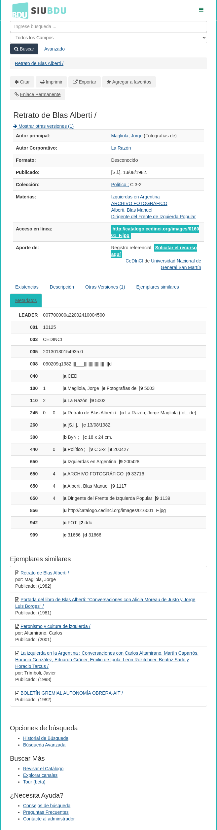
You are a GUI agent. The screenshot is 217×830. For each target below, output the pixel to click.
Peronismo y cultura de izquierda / (55, 626)
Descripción (62, 287)
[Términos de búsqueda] (108, 26)
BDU (18, 10)
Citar (25, 82)
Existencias (27, 287)
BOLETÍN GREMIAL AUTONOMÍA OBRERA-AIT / (71, 693)
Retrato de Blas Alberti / (39, 63)
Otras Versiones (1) (105, 287)
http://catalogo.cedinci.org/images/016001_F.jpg (155, 232)
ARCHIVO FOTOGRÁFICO (139, 203)
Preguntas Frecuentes (46, 812)
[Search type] (108, 37)
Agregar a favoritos (131, 82)
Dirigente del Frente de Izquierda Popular (153, 216)
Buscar (24, 49)
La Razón (121, 148)
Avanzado (54, 49)
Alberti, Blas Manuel (132, 210)
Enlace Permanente (40, 94)
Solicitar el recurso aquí (154, 251)
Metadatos (26, 300)
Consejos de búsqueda (46, 805)
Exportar (87, 82)
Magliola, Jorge (127, 135)
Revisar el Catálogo (43, 768)
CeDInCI (135, 260)
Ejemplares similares (157, 287)
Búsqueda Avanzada (44, 744)
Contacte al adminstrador (49, 818)
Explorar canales (40, 775)
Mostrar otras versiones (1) (43, 126)
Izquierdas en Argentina (135, 196)
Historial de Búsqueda (45, 738)
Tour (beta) (34, 781)
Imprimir (54, 82)
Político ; (120, 184)
